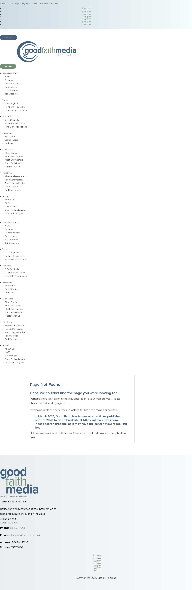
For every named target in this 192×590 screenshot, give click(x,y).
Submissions (11, 87)
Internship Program (14, 213)
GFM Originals (12, 103)
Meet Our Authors (14, 160)
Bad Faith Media (13, 190)
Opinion (9, 80)
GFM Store (7, 149)
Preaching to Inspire (15, 183)
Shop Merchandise (14, 156)
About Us (9, 200)
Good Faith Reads (13, 163)
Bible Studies (11, 140)
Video (5, 100)
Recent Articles (12, 83)
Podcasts (6, 116)
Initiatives (7, 173)
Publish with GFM (13, 167)
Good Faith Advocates (15, 210)
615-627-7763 (17, 527)
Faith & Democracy (14, 180)
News (7, 77)
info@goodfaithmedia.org (24, 535)
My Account (29, 3)
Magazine (7, 133)
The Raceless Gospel (15, 176)
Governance (11, 206)
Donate (8, 66)
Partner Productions (15, 107)
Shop (15, 3)
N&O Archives (11, 90)
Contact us (79, 433)
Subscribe (10, 136)
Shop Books (11, 153)
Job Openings (11, 94)
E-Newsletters (49, 3)
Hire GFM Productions (16, 110)
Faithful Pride (11, 186)
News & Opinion (10, 73)
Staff (7, 203)
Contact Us (9, 522)
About (5, 196)
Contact (8, 37)
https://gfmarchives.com (100, 420)
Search (4, 3)
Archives (9, 143)
